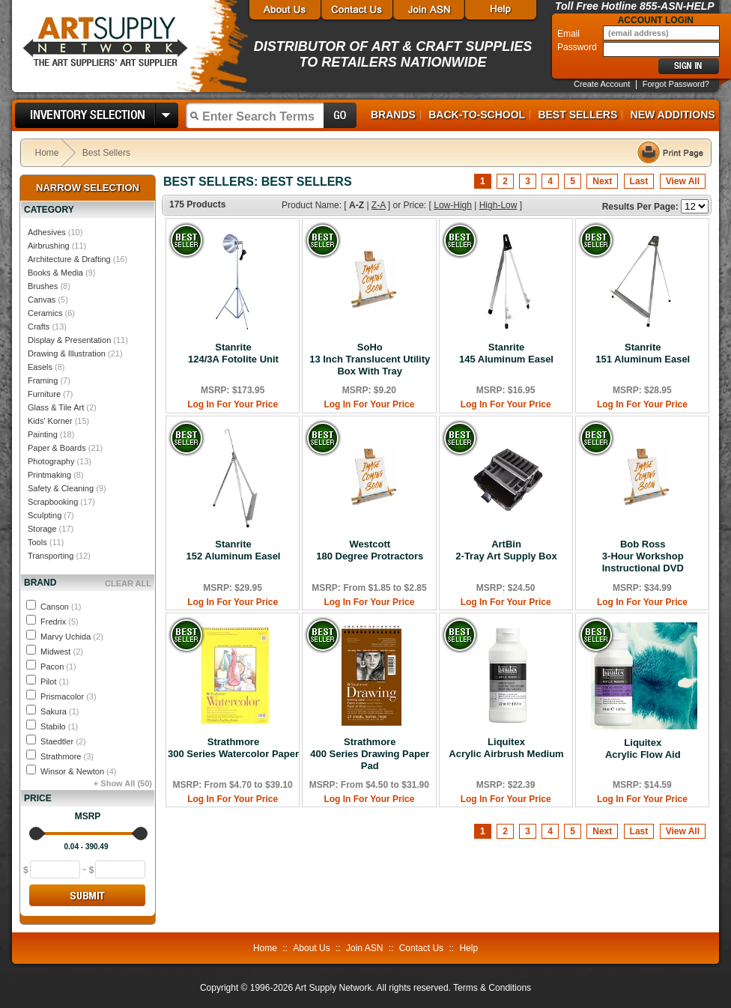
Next (602, 181)
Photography (51, 461)
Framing (43, 380)
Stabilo (59, 726)
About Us (311, 948)
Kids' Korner (50, 420)
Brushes (43, 286)
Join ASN (364, 948)
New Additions (673, 115)
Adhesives (47, 232)
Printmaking (49, 474)
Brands (393, 115)
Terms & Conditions (492, 988)
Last (639, 181)
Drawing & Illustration (67, 353)
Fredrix (59, 621)
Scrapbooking (53, 501)
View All (683, 181)
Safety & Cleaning (61, 488)
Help (468, 948)
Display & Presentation (69, 340)
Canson (60, 606)
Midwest (61, 651)
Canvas (41, 299)
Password (578, 47)
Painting (43, 434)
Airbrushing (49, 245)
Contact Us (421, 948)
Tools (37, 542)
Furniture (44, 393)
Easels (40, 366)
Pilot (54, 681)
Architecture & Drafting (69, 259)
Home (47, 153)
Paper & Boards (57, 447)
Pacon (58, 666)
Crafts (38, 326)
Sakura (59, 711)
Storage (42, 528)
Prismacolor (68, 696)
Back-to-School (476, 115)
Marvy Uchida (71, 636)
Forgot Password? (676, 83)
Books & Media (55, 272)
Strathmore (67, 756)
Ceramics (45, 313)
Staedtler (63, 741)
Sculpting (44, 515)
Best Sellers (577, 115)
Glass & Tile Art (56, 407)
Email (569, 33)
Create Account (602, 83)
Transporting (50, 555)
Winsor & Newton (78, 771)
